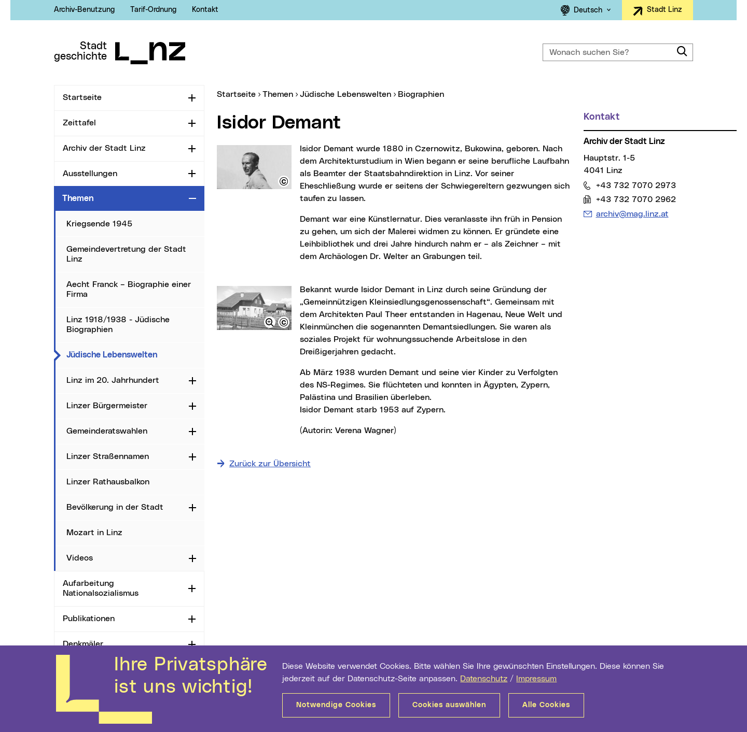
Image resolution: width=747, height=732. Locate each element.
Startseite (82, 97)
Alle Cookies (546, 705)
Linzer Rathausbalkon (107, 482)
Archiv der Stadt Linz (104, 148)
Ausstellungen (90, 173)
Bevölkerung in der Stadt (114, 507)
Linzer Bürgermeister (106, 405)
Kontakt (205, 9)
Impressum (536, 678)
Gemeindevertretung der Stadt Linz (126, 254)
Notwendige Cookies (336, 705)
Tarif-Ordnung (153, 9)
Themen (77, 198)
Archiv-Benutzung (84, 9)
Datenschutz (483, 678)
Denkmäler (83, 644)
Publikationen (89, 618)
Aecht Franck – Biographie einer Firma (128, 289)
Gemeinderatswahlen (106, 431)
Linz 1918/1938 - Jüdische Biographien (118, 324)
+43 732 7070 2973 (636, 185)
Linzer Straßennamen (107, 456)
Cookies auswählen (449, 705)
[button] (283, 181)
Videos (79, 558)
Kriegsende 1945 (99, 224)
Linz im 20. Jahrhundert (112, 380)
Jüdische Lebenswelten (135, 354)
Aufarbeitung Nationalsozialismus (101, 588)
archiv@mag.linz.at (632, 213)
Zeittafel (79, 123)
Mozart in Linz (94, 532)
